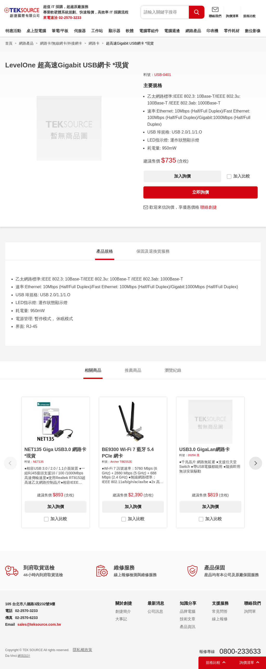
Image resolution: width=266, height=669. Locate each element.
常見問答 (220, 611)
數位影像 (253, 31)
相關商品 (93, 370)
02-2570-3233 (70, 18)
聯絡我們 (215, 16)
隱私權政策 (82, 649)
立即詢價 (200, 192)
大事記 (121, 619)
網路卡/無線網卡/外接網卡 (61, 43)
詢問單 (250, 611)
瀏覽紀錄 (173, 370)
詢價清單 (232, 16)
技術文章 (187, 619)
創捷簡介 (123, 611)
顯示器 (114, 31)
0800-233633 (240, 651)
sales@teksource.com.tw (39, 624)
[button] (255, 463)
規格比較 (249, 16)
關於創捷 (123, 603)
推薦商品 (133, 370)
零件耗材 (232, 31)
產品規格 (104, 251)
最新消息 (156, 603)
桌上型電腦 (36, 31)
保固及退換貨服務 (153, 251)
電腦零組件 (149, 31)
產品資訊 (187, 626)
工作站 (97, 31)
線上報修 (220, 619)
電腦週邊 (172, 31)
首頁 (8, 43)
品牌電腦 (187, 611)
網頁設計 (24, 656)
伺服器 (80, 31)
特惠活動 (13, 31)
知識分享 (188, 603)
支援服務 (220, 603)
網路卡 (94, 43)
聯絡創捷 (208, 207)
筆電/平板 (60, 31)
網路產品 (193, 31)
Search (196, 12)
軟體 (130, 31)
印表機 (212, 31)
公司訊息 (155, 611)
